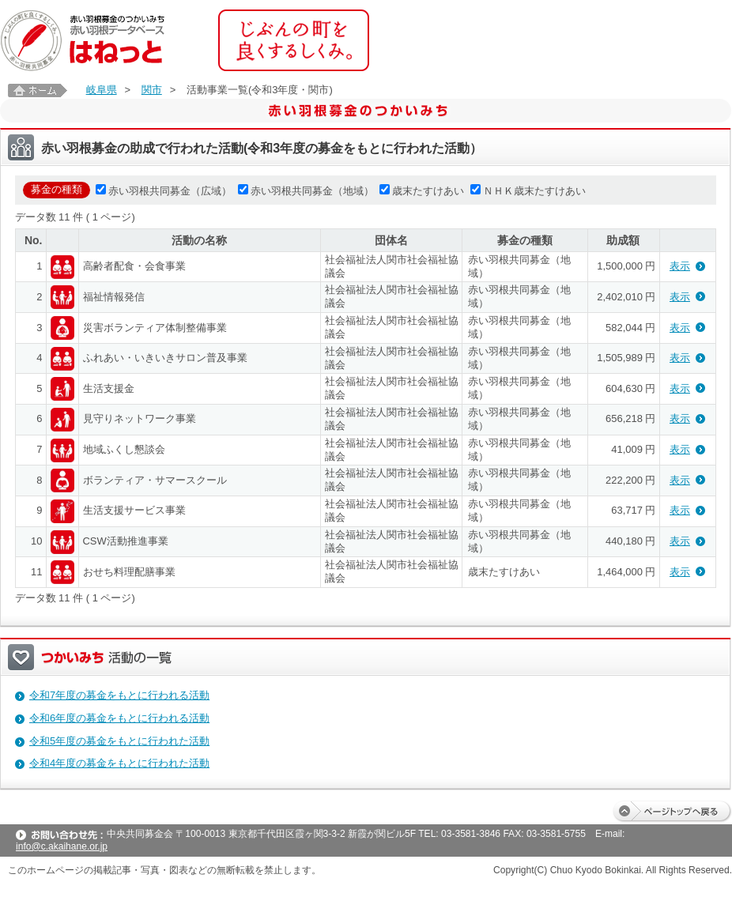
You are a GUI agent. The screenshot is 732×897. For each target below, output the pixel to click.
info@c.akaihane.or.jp (62, 846)
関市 (151, 90)
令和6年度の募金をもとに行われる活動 (119, 718)
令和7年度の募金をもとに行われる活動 (119, 695)
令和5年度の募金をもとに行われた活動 (119, 741)
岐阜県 (101, 90)
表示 (680, 266)
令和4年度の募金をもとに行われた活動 (119, 763)
